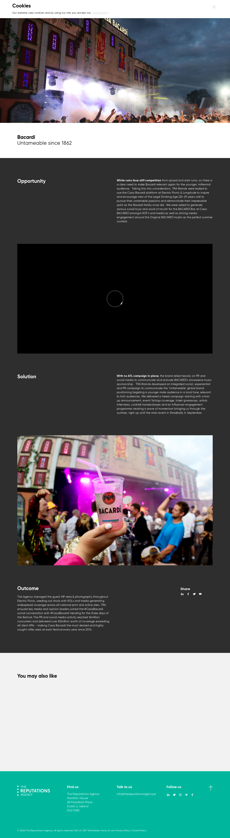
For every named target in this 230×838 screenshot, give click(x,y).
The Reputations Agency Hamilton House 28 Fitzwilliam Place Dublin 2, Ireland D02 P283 (83, 802)
